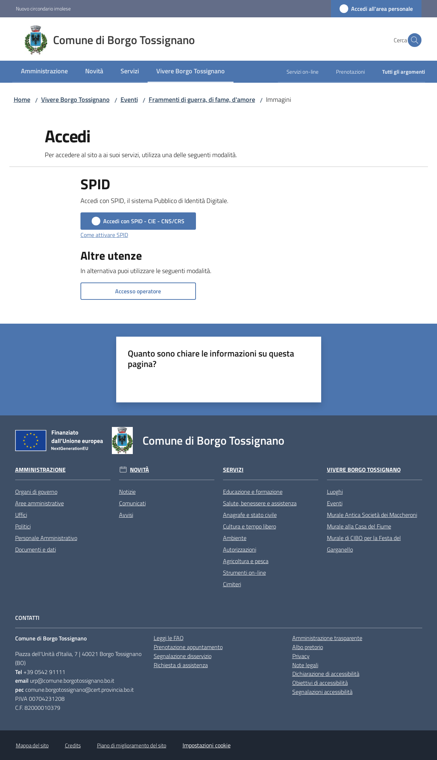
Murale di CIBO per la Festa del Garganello (364, 544)
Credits (73, 745)
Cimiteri (232, 584)
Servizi (233, 470)
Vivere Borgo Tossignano (75, 99)
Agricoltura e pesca (245, 561)
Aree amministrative (39, 503)
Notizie (127, 491)
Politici (23, 526)
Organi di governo (36, 491)
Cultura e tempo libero (249, 526)
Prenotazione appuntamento (188, 647)
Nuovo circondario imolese (43, 8)
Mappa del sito (32, 745)
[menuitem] (44, 72)
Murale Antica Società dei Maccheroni (372, 514)
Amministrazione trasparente (327, 638)
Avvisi (126, 514)
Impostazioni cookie (207, 745)
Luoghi (335, 491)
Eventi (129, 99)
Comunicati (132, 503)
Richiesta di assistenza (181, 665)
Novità (139, 470)
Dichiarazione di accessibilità (325, 673)
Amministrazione (40, 470)
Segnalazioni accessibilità (322, 691)
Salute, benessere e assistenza (260, 503)
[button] (412, 40)
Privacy (301, 656)
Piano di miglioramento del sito (131, 745)
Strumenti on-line (244, 572)
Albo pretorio (307, 647)
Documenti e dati (35, 549)
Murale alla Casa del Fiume (359, 526)
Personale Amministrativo (46, 538)
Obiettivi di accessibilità (320, 682)
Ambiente (234, 538)
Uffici (21, 514)
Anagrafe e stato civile (250, 514)
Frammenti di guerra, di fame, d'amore (202, 99)
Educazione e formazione (253, 491)
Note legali (305, 665)
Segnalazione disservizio (182, 656)
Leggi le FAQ (169, 638)
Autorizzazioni (239, 549)
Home (22, 99)
